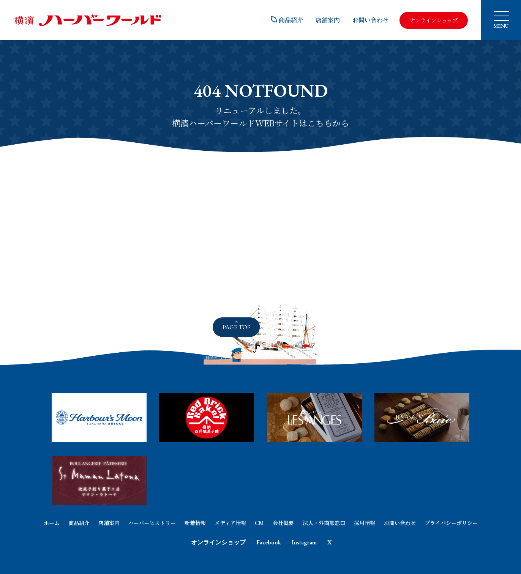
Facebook (268, 542)
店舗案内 (328, 20)
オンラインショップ (218, 542)
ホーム (52, 523)
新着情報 (195, 523)
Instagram (304, 542)
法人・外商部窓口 (324, 523)
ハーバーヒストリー (152, 523)
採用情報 (364, 523)
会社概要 (283, 523)
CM (259, 523)
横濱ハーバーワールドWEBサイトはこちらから (260, 123)
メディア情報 (230, 523)
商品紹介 (287, 20)
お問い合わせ (370, 20)
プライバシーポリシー (451, 523)
